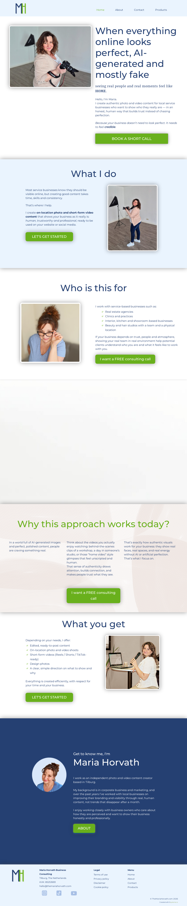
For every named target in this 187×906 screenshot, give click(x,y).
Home (100, 9)
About (119, 9)
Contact (139, 9)
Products (161, 9)
